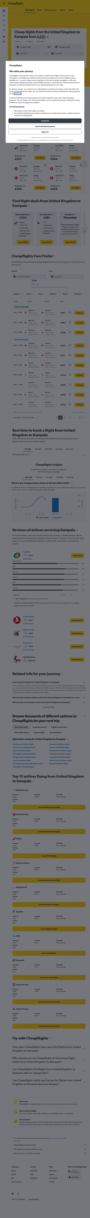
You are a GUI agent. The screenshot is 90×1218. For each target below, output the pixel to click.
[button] (45, 120)
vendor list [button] (17, 94)
